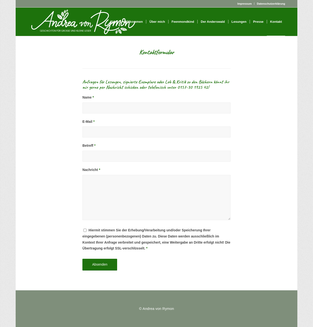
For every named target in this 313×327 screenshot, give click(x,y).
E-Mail (88, 122)
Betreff (89, 145)
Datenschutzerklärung (271, 3)
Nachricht (91, 170)
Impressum (244, 3)
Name (88, 97)
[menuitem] (245, 3)
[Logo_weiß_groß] (83, 22)
